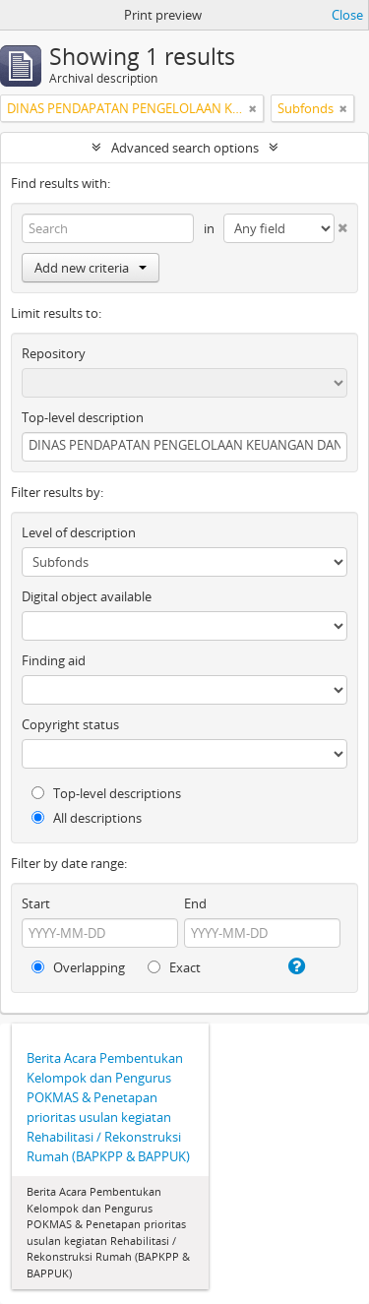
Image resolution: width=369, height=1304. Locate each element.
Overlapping (78, 967)
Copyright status (70, 724)
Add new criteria (90, 268)
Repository (54, 353)
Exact (174, 967)
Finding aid (54, 660)
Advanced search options (185, 147)
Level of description (79, 532)
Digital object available (87, 596)
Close (347, 15)
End (195, 903)
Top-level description (83, 417)
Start (36, 903)
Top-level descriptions (106, 793)
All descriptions (86, 818)
